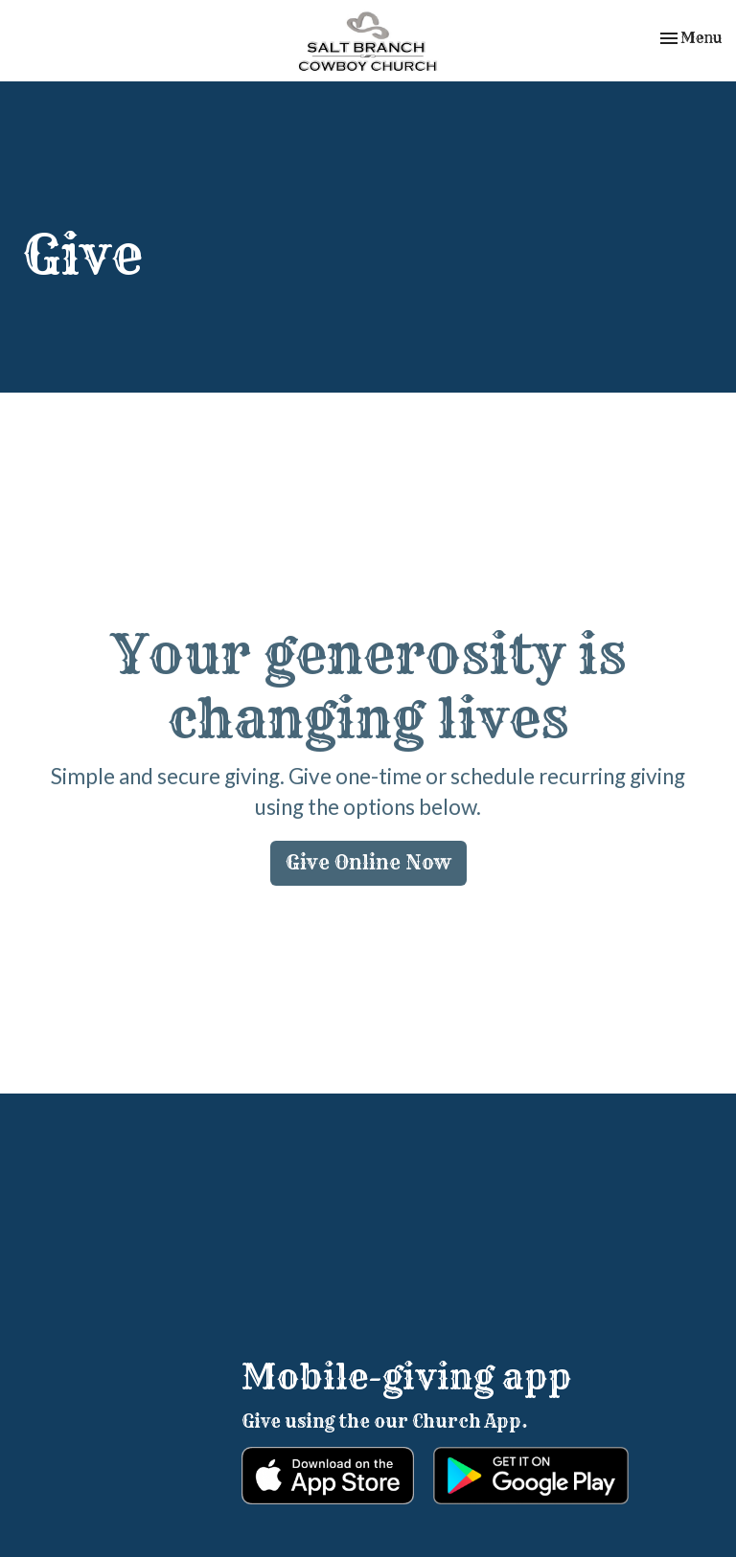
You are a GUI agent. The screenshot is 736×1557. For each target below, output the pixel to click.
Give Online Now (368, 862)
